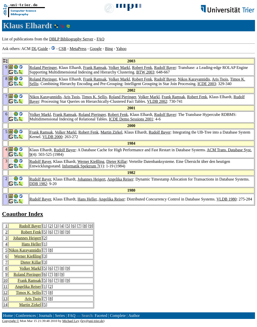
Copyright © (10, 321)
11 (5, 286)
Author (134, 315)
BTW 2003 (145, 72)
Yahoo (121, 48)
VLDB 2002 (157, 101)
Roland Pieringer (43, 67)
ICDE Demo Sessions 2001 (131, 119)
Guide (43, 48)
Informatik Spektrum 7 (80, 166)
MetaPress (78, 48)
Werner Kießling (90, 161)
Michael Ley (70, 321)
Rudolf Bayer (165, 67)
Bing (109, 48)
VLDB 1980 (226, 199)
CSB (62, 48)
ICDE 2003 (206, 84)
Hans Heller (87, 199)
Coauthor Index (22, 214)
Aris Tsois (220, 79)
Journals (45, 315)
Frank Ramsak (94, 67)
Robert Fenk (142, 67)
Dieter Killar (116, 161)
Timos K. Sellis (94, 97)
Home (8, 315)
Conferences (26, 315)
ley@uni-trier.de (92, 321)
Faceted (101, 315)
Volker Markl (119, 67)
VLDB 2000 (52, 137)
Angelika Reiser (120, 179)
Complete (118, 315)
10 (5, 280)
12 (5, 292)
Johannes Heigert (91, 179)
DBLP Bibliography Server (71, 39)
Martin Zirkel (111, 132)
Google (96, 48)
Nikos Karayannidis (194, 79)
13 (5, 298)
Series (60, 315)
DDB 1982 (38, 184)
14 (5, 305)
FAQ (100, 39)
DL (34, 48)
